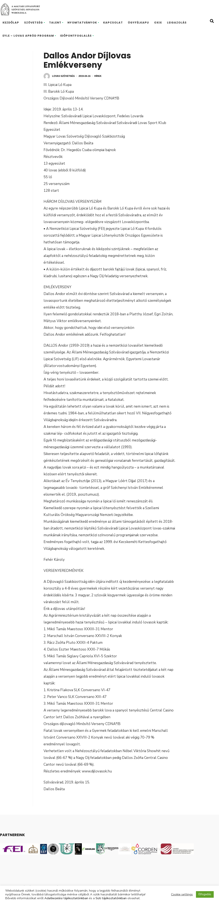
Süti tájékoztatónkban (111, 898)
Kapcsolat (113, 23)
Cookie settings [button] (182, 894)
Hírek (97, 76)
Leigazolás (177, 23)
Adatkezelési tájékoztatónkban (66, 898)
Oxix (158, 23)
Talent (55, 23)
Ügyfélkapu (138, 23)
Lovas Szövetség (63, 76)
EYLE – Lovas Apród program (28, 36)
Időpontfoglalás (76, 36)
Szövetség (33, 23)
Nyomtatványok (82, 23)
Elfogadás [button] (204, 894)
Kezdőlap (11, 23)
